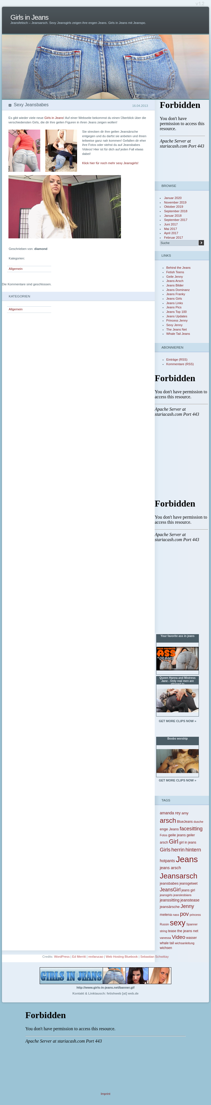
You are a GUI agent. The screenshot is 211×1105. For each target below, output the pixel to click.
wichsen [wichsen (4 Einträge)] (166, 948)
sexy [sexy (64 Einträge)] (177, 923)
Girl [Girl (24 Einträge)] (173, 841)
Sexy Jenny (174, 325)
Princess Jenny (177, 320)
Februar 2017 (173, 237)
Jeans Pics (173, 307)
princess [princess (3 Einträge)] (195, 914)
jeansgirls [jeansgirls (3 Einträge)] (166, 895)
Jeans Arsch (174, 281)
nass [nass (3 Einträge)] (176, 914)
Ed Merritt (79, 956)
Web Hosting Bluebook (122, 956)
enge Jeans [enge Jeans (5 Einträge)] (169, 829)
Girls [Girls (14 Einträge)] (165, 850)
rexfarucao (95, 956)
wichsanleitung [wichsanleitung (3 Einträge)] (184, 943)
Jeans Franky (175, 294)
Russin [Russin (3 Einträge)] (164, 924)
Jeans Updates (176, 316)
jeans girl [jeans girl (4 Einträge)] (188, 890)
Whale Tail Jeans (178, 333)
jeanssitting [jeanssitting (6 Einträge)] (169, 900)
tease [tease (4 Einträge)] (172, 931)
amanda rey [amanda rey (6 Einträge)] (170, 813)
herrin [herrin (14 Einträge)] (178, 850)
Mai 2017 (170, 229)
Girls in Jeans (29, 17)
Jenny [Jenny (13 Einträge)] (187, 906)
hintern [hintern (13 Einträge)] (193, 850)
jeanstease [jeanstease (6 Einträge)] (189, 900)
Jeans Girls (174, 298)
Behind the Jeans (178, 267)
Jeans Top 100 (176, 311)
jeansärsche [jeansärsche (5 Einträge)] (170, 907)
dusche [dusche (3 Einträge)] (198, 821)
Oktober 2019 (173, 206)
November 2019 (175, 202)
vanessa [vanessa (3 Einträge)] (165, 937)
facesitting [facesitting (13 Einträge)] (191, 828)
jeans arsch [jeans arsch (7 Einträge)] (170, 868)
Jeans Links (174, 303)
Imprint (105, 1093)
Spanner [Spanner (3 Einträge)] (191, 924)
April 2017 (171, 233)
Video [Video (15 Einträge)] (178, 937)
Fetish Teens (175, 272)
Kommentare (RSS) (180, 364)
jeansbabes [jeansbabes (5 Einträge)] (169, 883)
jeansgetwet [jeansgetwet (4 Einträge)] (188, 883)
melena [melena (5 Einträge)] (166, 914)
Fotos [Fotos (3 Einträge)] (163, 835)
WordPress (61, 956)
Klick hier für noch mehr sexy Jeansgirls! (110, 163)
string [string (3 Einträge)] (163, 931)
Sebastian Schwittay (154, 956)
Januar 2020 (172, 198)
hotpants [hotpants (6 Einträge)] (167, 860)
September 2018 (175, 211)
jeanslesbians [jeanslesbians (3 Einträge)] (182, 895)
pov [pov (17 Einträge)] (184, 914)
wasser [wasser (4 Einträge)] (191, 938)
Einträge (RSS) (176, 359)
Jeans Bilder (175, 285)
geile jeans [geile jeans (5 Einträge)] (177, 835)
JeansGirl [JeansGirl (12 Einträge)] (170, 889)
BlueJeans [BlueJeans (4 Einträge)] (185, 822)
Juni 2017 (171, 224)
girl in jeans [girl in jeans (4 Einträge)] (187, 842)
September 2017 (175, 220)
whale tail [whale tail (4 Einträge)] (167, 943)
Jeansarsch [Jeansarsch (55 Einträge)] (178, 876)
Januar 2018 (172, 215)
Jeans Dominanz (178, 289)
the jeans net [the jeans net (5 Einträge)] (187, 931)
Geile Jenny (174, 276)
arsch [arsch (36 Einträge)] (168, 820)
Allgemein (16, 268)
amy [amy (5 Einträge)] (184, 813)
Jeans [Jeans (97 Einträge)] (187, 859)
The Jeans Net (176, 329)
